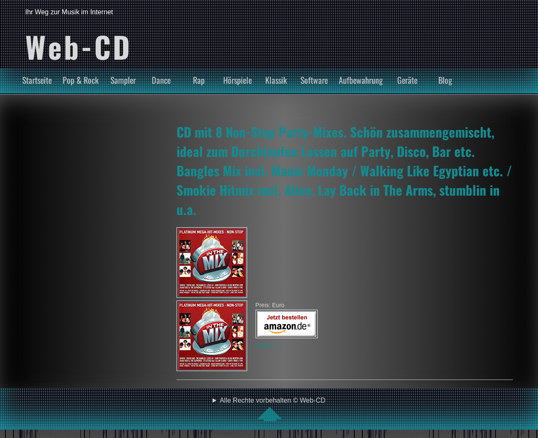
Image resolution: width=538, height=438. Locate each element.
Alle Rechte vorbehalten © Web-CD (273, 409)
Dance (161, 80)
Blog (445, 80)
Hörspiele (237, 80)
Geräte (407, 80)
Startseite (37, 80)
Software (314, 80)
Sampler (123, 80)
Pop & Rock (81, 80)
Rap (199, 80)
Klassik (276, 80)
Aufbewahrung (361, 80)
